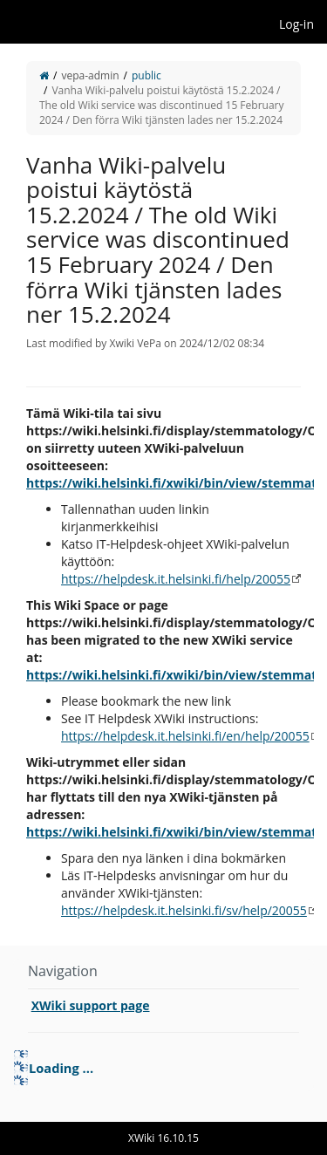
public (146, 75)
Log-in (296, 24)
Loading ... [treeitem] (61, 1067)
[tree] (163, 1067)
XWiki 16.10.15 (163, 1138)
